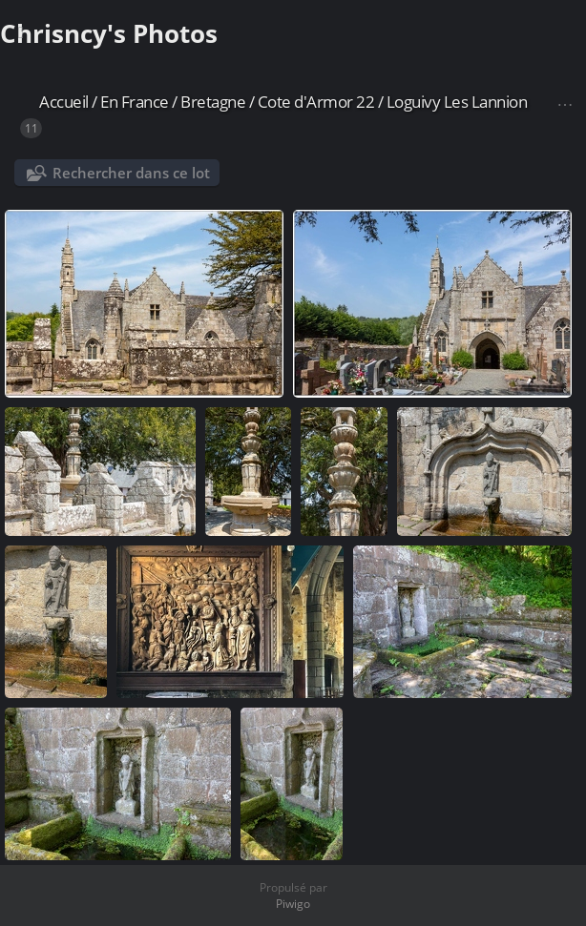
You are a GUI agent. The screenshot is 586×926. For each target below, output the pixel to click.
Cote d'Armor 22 (316, 102)
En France (134, 102)
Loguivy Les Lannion (457, 102)
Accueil (64, 102)
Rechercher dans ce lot (131, 172)
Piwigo (293, 903)
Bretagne (212, 102)
